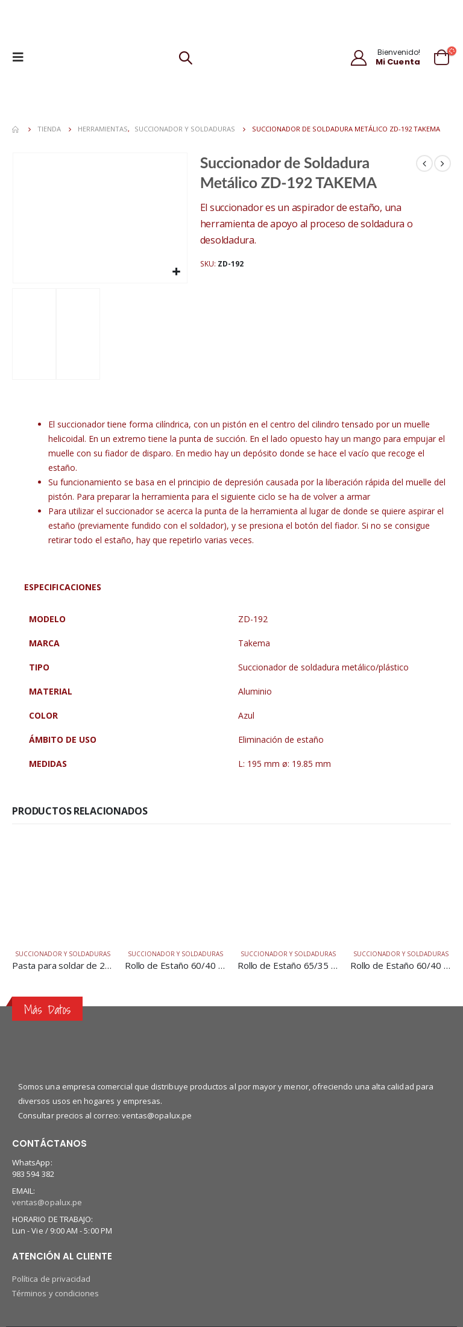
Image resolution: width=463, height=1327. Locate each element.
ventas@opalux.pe (47, 1202)
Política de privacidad (51, 1278)
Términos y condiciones (55, 1293)
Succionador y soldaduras (62, 954)
